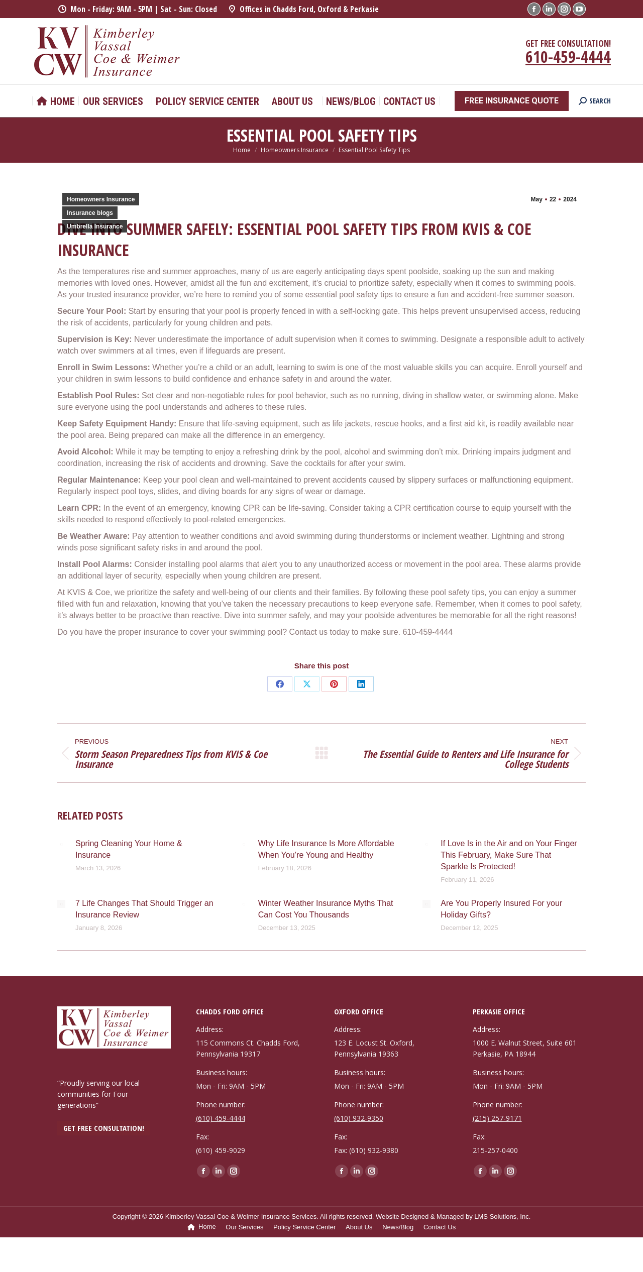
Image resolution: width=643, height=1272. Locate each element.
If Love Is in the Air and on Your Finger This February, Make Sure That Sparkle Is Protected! (509, 855)
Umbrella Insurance (95, 226)
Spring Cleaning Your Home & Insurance (128, 849)
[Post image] (61, 844)
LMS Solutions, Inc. (502, 1216)
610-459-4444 (568, 56)
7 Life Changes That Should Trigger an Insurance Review (144, 909)
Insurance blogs (90, 212)
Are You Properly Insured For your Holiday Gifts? (501, 909)
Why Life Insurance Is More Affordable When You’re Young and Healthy (326, 849)
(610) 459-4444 (220, 1118)
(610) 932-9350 (358, 1118)
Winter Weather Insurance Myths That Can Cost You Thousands (325, 909)
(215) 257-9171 (497, 1118)
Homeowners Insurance (101, 199)
